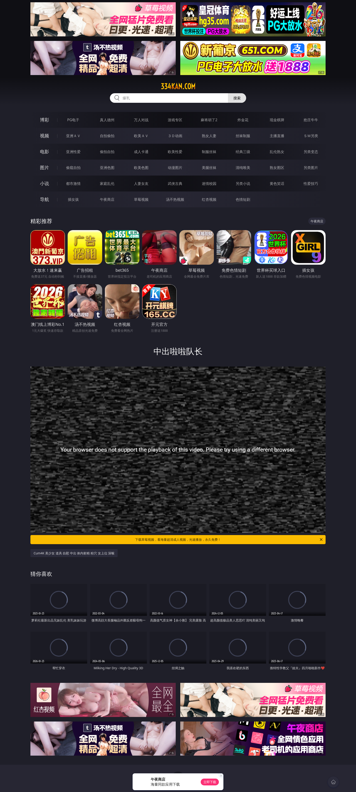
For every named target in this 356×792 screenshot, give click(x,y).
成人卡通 (141, 151)
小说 (44, 183)
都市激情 (73, 183)
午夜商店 (107, 199)
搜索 (237, 98)
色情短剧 (243, 199)
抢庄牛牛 (311, 119)
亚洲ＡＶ (73, 135)
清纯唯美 (243, 167)
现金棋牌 (277, 119)
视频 (44, 136)
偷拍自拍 (107, 151)
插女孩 (73, 199)
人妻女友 (141, 183)
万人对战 (141, 119)
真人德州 (107, 119)
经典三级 (243, 151)
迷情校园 (209, 183)
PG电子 (73, 119)
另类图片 (311, 167)
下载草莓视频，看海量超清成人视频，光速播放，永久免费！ (229, 539)
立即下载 (209, 782)
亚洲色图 (107, 167)
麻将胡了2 (209, 119)
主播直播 (277, 135)
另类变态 (311, 151)
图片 (44, 167)
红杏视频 (209, 199)
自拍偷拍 (107, 135)
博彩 (44, 120)
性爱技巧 (311, 183)
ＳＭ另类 (311, 135)
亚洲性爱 (73, 151)
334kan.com (178, 86)
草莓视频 (141, 199)
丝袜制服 (243, 135)
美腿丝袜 (209, 167)
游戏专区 (175, 119)
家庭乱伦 (107, 183)
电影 (44, 151)
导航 (44, 199)
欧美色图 (141, 167)
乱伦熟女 (277, 151)
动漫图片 (175, 167)
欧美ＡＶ (141, 135)
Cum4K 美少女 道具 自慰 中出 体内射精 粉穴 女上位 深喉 (74, 553)
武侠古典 (175, 183)
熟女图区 (277, 167)
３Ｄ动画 (175, 135)
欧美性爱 (175, 151)
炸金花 (242, 119)
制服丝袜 (209, 151)
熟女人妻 (209, 135)
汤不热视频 (175, 199)
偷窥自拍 (73, 167)
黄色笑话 (277, 183)
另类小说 (243, 183)
